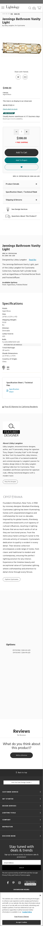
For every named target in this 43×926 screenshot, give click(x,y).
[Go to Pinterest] (18, 79)
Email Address (9, 863)
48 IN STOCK (8, 105)
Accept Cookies (21, 922)
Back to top (21, 772)
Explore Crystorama (11, 579)
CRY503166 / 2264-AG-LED (21, 650)
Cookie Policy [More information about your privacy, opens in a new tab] (27, 912)
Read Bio (32, 259)
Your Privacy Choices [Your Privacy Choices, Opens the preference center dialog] (21, 917)
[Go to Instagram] (20, 883)
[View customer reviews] (30, 883)
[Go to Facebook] (8, 883)
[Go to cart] (39, 7)
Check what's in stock (10, 109)
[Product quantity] (21, 132)
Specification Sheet (14, 390)
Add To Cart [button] (21, 152)
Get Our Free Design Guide (21, 782)
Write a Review (21, 755)
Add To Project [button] (21, 160)
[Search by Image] (34, 8)
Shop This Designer (10, 482)
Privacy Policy (7, 875)
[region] (21, 909)
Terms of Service (20, 875)
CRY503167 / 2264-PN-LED (21, 652)
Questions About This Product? (24, 216)
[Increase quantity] (26, 132)
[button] (3, 7)
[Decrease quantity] (16, 132)
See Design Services (19, 209)
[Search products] (30, 8)
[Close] (40, 895)
